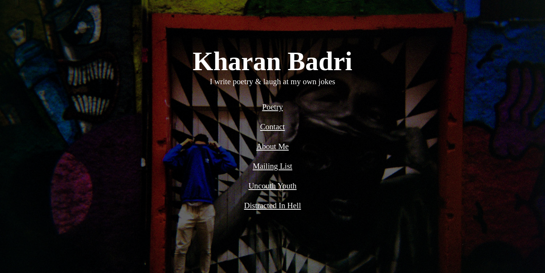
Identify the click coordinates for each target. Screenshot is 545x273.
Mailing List (272, 166)
